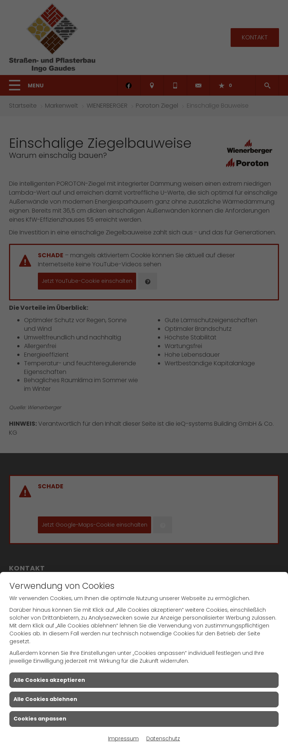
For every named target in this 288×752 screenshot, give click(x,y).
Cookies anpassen (40, 718)
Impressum (123, 738)
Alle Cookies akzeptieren (49, 680)
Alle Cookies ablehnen (45, 699)
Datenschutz (163, 738)
